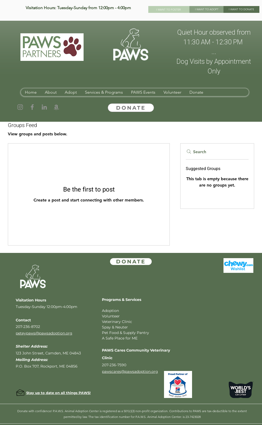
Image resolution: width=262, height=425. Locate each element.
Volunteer (111, 316)
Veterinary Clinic (117, 321)
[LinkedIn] (44, 107)
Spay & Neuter (115, 327)
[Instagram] (20, 107)
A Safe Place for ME (120, 338)
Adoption (110, 310)
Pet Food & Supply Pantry (125, 332)
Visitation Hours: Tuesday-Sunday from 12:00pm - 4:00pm (78, 7)
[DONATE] (131, 107)
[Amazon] (56, 107)
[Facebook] (32, 107)
